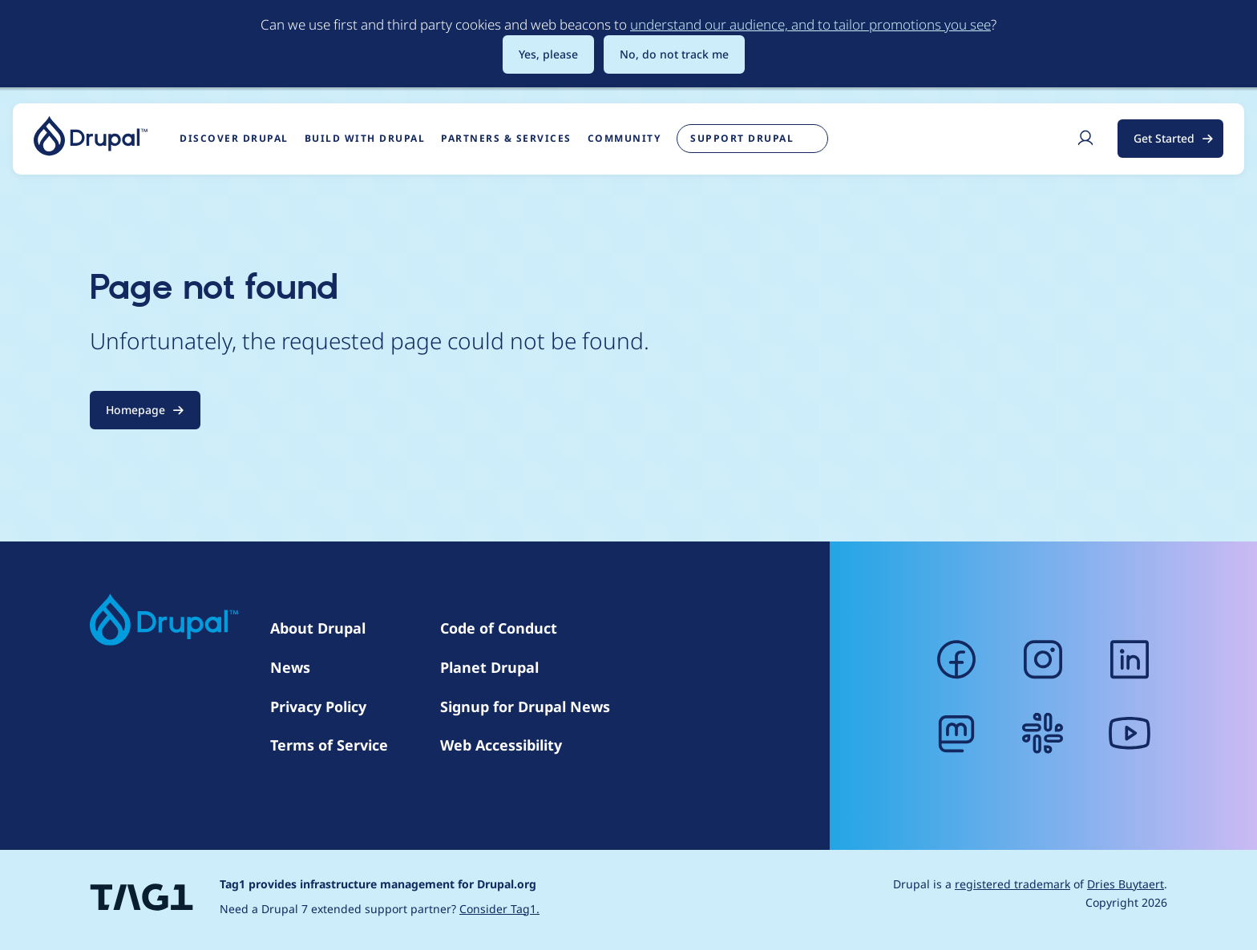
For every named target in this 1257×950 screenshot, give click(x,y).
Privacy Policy (318, 706)
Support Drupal (742, 138)
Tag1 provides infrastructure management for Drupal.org (378, 884)
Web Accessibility (501, 745)
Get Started (1164, 138)
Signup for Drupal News (525, 706)
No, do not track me (674, 54)
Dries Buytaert (1125, 884)
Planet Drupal (489, 667)
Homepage (135, 409)
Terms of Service (329, 745)
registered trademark (1012, 884)
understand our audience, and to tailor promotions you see (810, 24)
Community (624, 138)
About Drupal (318, 628)
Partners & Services (506, 138)
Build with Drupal (365, 138)
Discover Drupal (234, 138)
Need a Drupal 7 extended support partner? (380, 908)
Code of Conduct (498, 628)
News (290, 667)
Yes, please (548, 54)
